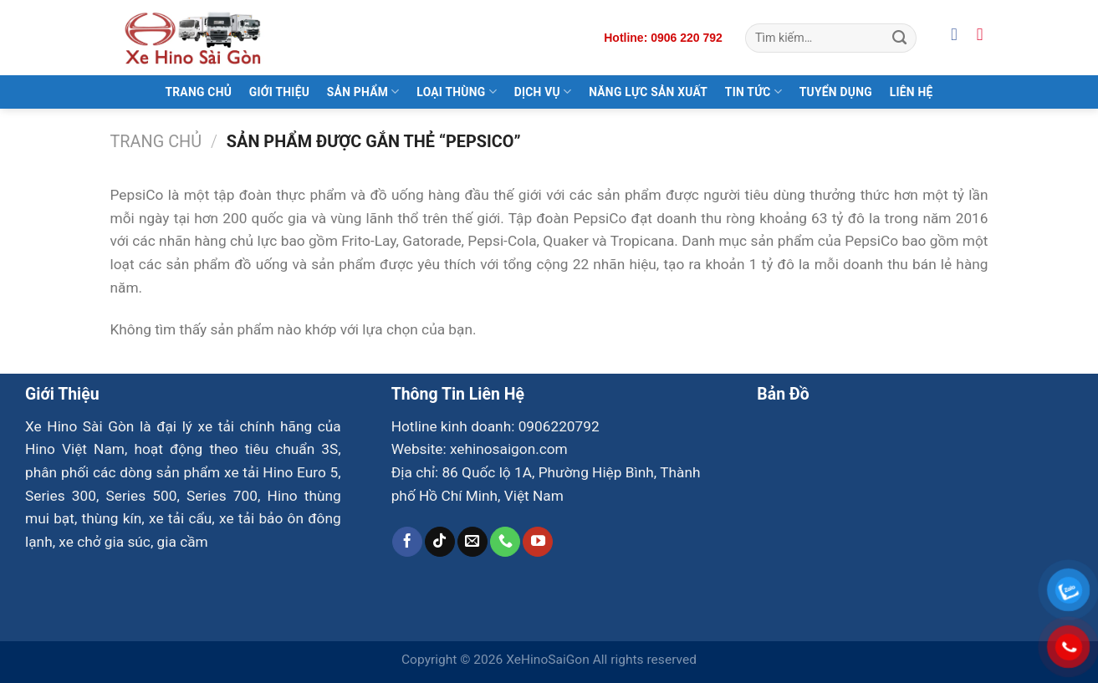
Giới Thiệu (279, 92)
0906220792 (559, 426)
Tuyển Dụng (835, 92)
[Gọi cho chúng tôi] (505, 542)
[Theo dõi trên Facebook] (407, 542)
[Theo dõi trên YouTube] (538, 542)
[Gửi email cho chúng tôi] (472, 542)
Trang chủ (156, 141)
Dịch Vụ (543, 91)
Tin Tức (753, 91)
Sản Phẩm (363, 91)
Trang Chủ (198, 92)
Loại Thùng (456, 91)
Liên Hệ (911, 92)
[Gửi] (899, 38)
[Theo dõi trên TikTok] (440, 542)
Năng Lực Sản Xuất (648, 92)
